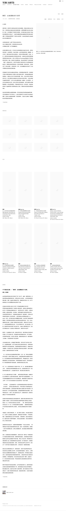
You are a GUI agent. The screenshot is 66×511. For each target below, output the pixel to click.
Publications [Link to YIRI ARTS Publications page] (37, 4)
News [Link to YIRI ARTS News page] (26, 4)
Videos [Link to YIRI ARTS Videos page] (44, 4)
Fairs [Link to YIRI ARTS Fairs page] (22, 4)
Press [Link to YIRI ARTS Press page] (31, 4)
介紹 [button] (45, 19)
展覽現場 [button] (50, 19)
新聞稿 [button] (58, 19)
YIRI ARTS (8, 2)
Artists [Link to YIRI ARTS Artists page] (9, 4)
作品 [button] (54, 19)
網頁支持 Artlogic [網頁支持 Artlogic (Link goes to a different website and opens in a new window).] (37, 505)
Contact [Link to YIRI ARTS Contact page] (50, 4)
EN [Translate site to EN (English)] (62, 1)
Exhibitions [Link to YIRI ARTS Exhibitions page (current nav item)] (16, 4)
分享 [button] (62, 19)
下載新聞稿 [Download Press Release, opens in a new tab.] (5, 102)
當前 (59, 13)
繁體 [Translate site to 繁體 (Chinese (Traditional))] (60, 1)
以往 (62, 13)
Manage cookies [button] (5, 503)
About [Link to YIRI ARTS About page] (4, 4)
